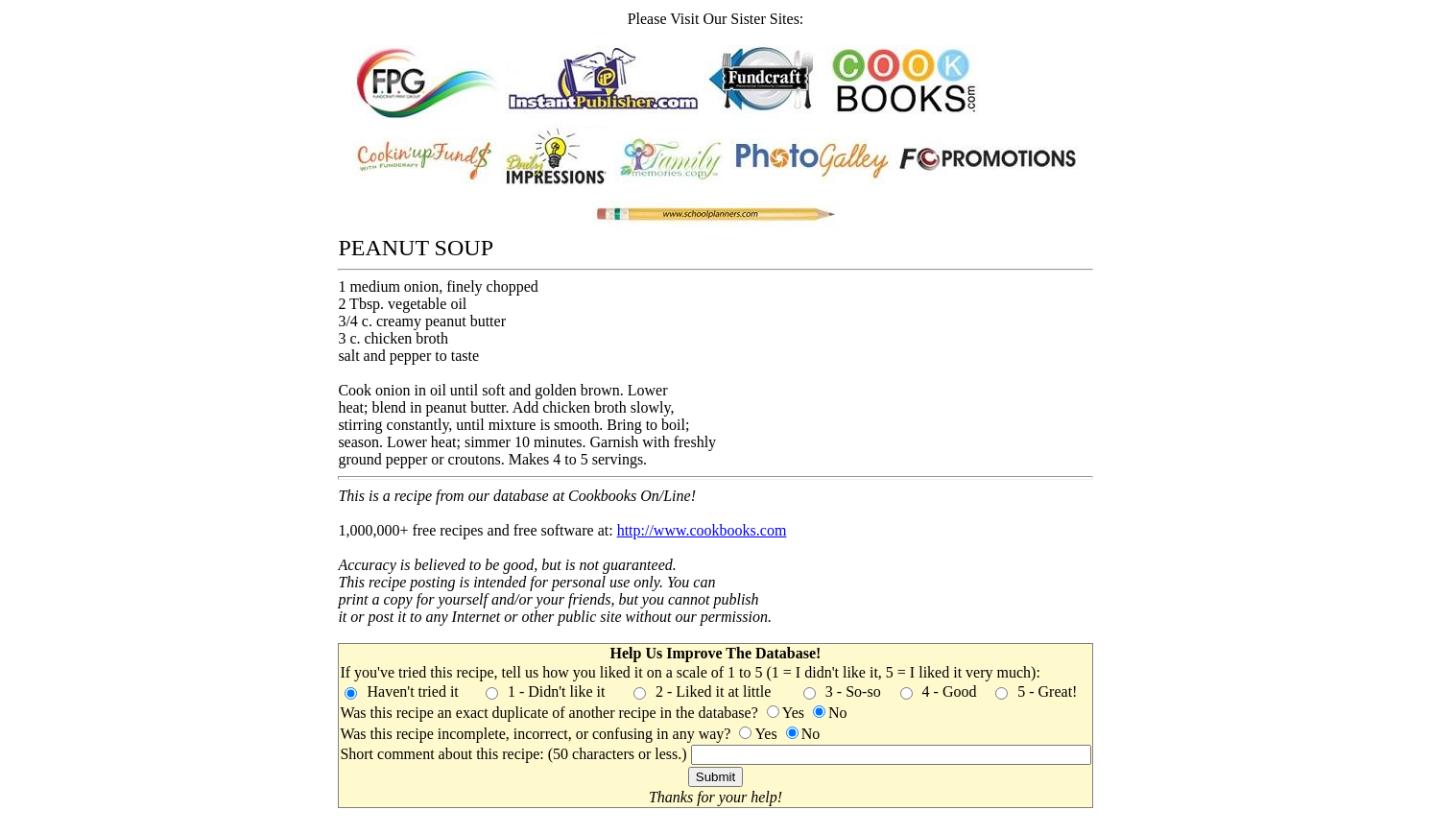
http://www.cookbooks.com (702, 530)
